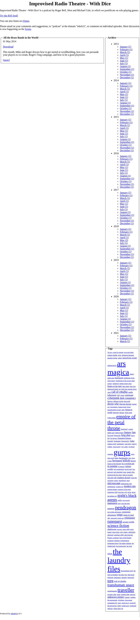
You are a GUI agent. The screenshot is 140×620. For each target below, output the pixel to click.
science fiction (118, 526)
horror (133, 461)
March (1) (125, 52)
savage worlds (128, 522)
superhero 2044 (119, 535)
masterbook (122, 480)
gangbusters (120, 444)
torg (110, 581)
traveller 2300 (111, 594)
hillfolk (126, 460)
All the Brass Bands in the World (20, 37)
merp (128, 480)
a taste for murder (117, 352)
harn (116, 458)
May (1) (124, 58)
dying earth (128, 412)
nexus (129, 492)
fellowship (117, 435)
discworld (127, 401)
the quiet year (123, 575)
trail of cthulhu (120, 581)
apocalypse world (129, 358)
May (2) (124, 240)
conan (122, 395)
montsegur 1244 (112, 492)
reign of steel (128, 515)
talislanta (117, 540)
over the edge (125, 503)
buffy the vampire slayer (129, 389)
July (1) (124, 63)
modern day (130, 486)
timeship (124, 577)
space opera (116, 532)
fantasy (127, 432)
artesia (132, 374)
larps (124, 472)
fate (134, 432)
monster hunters (112, 489)
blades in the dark (114, 386)
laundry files (131, 472)
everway (124, 429)
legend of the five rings (114, 475)
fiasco (133, 435)
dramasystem (122, 407)
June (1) (124, 60)
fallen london (119, 433)
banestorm (119, 378)
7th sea (109, 352)
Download (8, 46)
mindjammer (111, 486)
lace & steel (128, 469)
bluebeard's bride (112, 389)
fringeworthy (125, 441)
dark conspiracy (128, 398)
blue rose (132, 386)
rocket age (120, 518)
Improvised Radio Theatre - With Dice (70, 3)
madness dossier (124, 477)
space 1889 (126, 529)
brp (120, 389)
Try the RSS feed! (9, 15)
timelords (110, 577)
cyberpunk (113, 398)
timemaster (117, 577)
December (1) (127, 77)
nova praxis (126, 500)
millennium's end (126, 484)
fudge (132, 441)
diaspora (110, 401)
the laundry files (118, 560)
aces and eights (129, 352)
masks (116, 480)
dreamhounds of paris (114, 410)
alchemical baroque (128, 355)
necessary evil (122, 492)
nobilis (120, 500)
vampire (127, 597)
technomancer (124, 540)
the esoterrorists (121, 546)
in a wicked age (128, 463)
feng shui (125, 435)
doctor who (113, 404)
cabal (109, 392)
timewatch (131, 577)
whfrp (119, 606)
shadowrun (111, 529)
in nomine (112, 466)
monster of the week (124, 489)
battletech (116, 383)
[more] (6, 60)
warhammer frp (112, 603)
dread (129, 407)
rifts (108, 518)
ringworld (114, 518)
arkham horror (111, 365)
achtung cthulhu (112, 355)
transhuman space (120, 585)
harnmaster (123, 458)
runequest (114, 521)
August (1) (125, 66)
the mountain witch (127, 571)
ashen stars (110, 378)
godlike (109, 447)
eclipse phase (111, 418)
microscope (113, 483)
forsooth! (110, 441)
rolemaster (129, 517)
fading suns (111, 433)
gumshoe (110, 454)
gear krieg (128, 444)
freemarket (117, 441)
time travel (131, 575)
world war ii (125, 606)
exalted (130, 429)
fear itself (110, 435)
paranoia (110, 508)
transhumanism (112, 591)
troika (118, 594)
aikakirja (14, 613)
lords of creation (128, 475)
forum (28, 29)
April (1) (124, 55)
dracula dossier (125, 404)
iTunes (26, 21)
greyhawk (131, 447)
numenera (112, 503)
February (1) (126, 49)
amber (120, 358)
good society (117, 447)
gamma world (111, 444)
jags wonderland (119, 469)
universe (132, 594)
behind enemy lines (125, 383)
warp (119, 603)
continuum (129, 395)
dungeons (116, 412)
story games (124, 532)
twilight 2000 (125, 594)
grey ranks (124, 447)
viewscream (128, 600)
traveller (126, 590)
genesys (134, 444)
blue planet (125, 386)
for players (113, 438)
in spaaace (121, 466)
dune (123, 410)
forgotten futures (124, 438)
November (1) (127, 74)
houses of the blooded (114, 464)
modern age (119, 486)
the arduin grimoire (125, 543)
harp (130, 458)
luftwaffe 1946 (112, 478)
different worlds (118, 401)
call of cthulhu (119, 391)
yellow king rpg (118, 608)
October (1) (125, 72)
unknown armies (115, 597)
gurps (122, 452)
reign (120, 514)
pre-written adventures (114, 512)
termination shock (113, 543)
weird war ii (125, 603)
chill (118, 395)
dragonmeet (114, 407)
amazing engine (112, 358)
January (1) (125, 46)
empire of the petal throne (121, 422)
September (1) (127, 69)
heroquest (117, 460)
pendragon (125, 507)
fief (108, 438)
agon (119, 355)
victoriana (121, 600)
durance (121, 412)
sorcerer (119, 529)
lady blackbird (118, 472)
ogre (119, 503)
